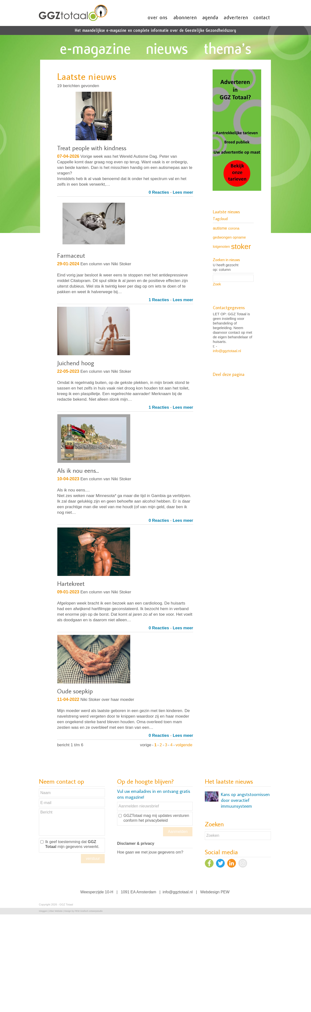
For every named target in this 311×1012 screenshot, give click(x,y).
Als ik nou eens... (78, 470)
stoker (241, 246)
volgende (184, 745)
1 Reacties (159, 300)
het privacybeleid (153, 820)
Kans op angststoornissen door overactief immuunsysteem (245, 800)
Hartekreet (71, 583)
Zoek (217, 284)
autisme (220, 228)
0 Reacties (159, 192)
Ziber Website (55, 911)
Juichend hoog (75, 363)
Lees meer (183, 192)
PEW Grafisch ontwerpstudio (89, 911)
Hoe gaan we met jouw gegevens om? (150, 852)
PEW (225, 892)
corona (233, 228)
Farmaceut (71, 255)
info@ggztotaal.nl (227, 351)
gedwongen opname (229, 237)
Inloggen (43, 911)
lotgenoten (221, 246)
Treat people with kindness (91, 148)
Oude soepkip (75, 691)
